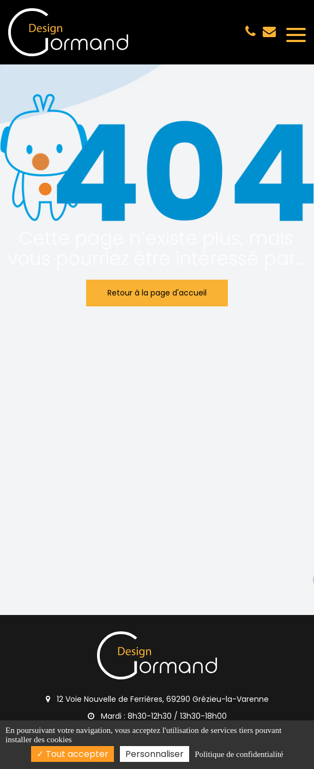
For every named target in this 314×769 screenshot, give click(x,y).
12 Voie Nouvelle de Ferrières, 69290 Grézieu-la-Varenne (157, 699)
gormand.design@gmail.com (269, 31)
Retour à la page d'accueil (157, 292)
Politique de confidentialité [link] (239, 754)
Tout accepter (72, 754)
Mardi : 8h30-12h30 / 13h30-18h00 (157, 716)
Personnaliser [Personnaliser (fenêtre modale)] (154, 754)
